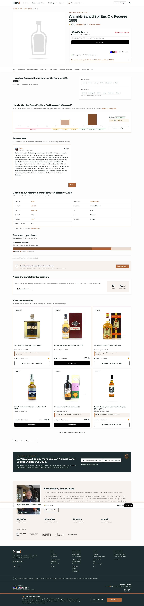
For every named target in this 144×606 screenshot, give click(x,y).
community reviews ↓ (94, 24)
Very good (120, 116)
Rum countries (76, 564)
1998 (32, 219)
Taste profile (21, 69)
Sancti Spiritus (94, 201)
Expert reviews (76, 559)
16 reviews (25, 419)
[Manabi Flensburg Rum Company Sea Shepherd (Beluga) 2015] (112, 387)
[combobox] (89, 3)
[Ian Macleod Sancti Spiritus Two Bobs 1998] (72, 326)
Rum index (75, 571)
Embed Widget (97, 564)
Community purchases (65, 69)
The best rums (55, 559)
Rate (72, 185)
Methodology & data (99, 556)
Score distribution (32, 69)
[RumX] (16, 3)
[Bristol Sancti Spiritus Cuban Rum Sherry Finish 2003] (32, 387)
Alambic (33, 206)
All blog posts (76, 561)
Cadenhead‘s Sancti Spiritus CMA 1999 (108, 345)
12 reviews (105, 358)
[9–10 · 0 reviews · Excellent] (101, 119)
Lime (96, 83)
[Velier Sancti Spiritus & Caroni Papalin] (72, 387)
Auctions (53, 561)
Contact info (117, 559)
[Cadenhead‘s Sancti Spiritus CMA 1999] (112, 326)
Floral (116, 83)
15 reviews (105, 419)
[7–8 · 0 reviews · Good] (83, 119)
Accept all (114, 600)
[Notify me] (48, 357)
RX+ (94, 566)
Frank (20, 148)
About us (95, 554)
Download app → (122, 266)
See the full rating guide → (109, 108)
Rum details (53, 69)
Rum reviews (43, 69)
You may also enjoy (87, 69)
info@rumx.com (18, 561)
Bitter (117, 93)
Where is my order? (120, 554)
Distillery (76, 69)
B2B (94, 561)
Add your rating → (118, 128)
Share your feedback (120, 556)
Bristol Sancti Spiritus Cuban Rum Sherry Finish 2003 (31, 407)
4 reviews (64, 358)
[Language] (122, 2)
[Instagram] (18, 566)
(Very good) (79, 24)
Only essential (98, 600)
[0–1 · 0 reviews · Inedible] (19, 119)
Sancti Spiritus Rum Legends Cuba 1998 (28, 345)
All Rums (53, 554)
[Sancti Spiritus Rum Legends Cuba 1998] (32, 326)
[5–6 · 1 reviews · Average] (65, 119)
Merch (53, 566)
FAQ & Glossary (76, 556)
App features (97, 559)
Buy (14, 69)
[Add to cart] (127, 591)
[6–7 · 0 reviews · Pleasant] (74, 119)
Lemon (90, 83)
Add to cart (100, 42)
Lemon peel (91, 93)
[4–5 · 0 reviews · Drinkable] (56, 119)
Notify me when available (32, 362)
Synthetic (111, 93)
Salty (98, 93)
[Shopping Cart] (129, 3)
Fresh (101, 83)
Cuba (33, 201)
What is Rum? (76, 554)
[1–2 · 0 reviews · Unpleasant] (28, 119)
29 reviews (65, 419)
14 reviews (25, 358)
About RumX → (51, 510)
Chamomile (109, 83)
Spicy (84, 83)
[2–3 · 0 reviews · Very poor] (37, 119)
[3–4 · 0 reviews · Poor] (46, 119)
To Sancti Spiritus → (24, 289)
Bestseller (54, 556)
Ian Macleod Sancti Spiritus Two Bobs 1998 (69, 345)
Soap (104, 93)
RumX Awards (55, 564)
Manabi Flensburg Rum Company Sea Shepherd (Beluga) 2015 (111, 407)
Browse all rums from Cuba (25, 441)
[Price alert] (125, 52)
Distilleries (75, 566)
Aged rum (72, 12)
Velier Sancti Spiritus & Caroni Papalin (68, 406)
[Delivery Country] (116, 2)
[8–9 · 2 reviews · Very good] (92, 119)
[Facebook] (14, 566)
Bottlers (74, 569)
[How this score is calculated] (85, 24)
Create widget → (35, 228)
